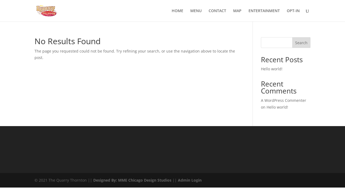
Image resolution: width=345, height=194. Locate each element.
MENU (196, 11)
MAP (237, 11)
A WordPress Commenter (283, 100)
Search (301, 42)
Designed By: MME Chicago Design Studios (132, 180)
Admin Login (190, 180)
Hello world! (271, 68)
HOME (177, 11)
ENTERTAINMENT (264, 11)
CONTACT (217, 11)
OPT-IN (293, 11)
